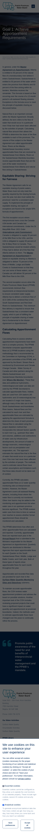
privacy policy (24, 784)
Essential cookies (12, 791)
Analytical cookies (13, 810)
